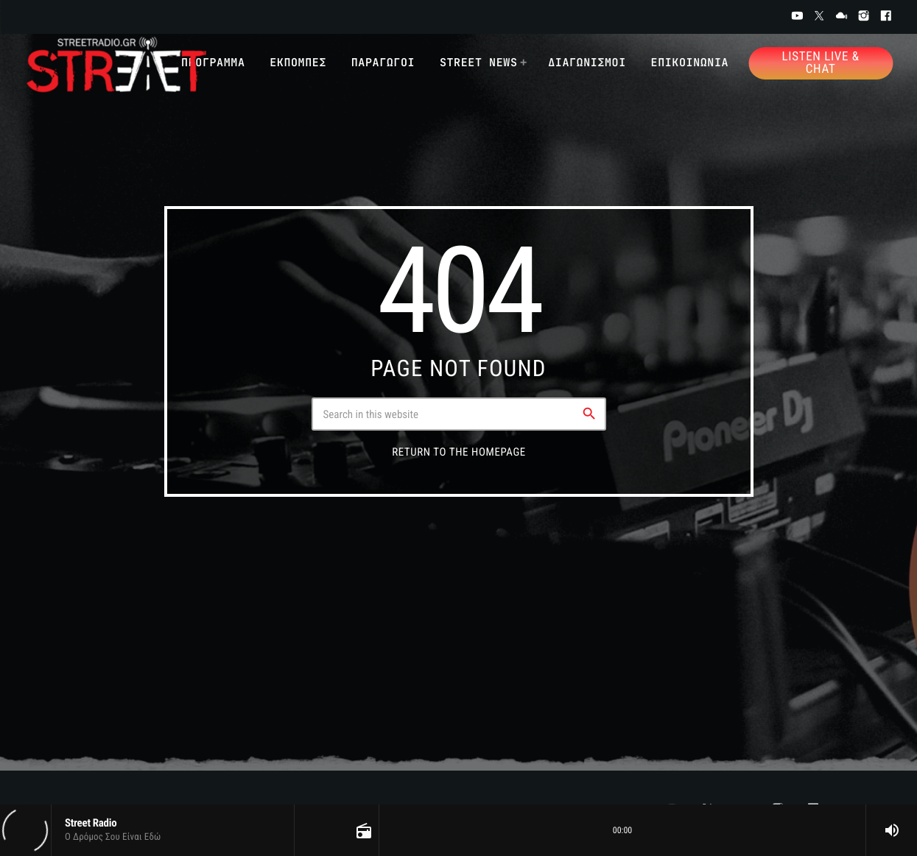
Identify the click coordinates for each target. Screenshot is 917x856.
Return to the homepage (459, 452)
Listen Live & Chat (821, 63)
